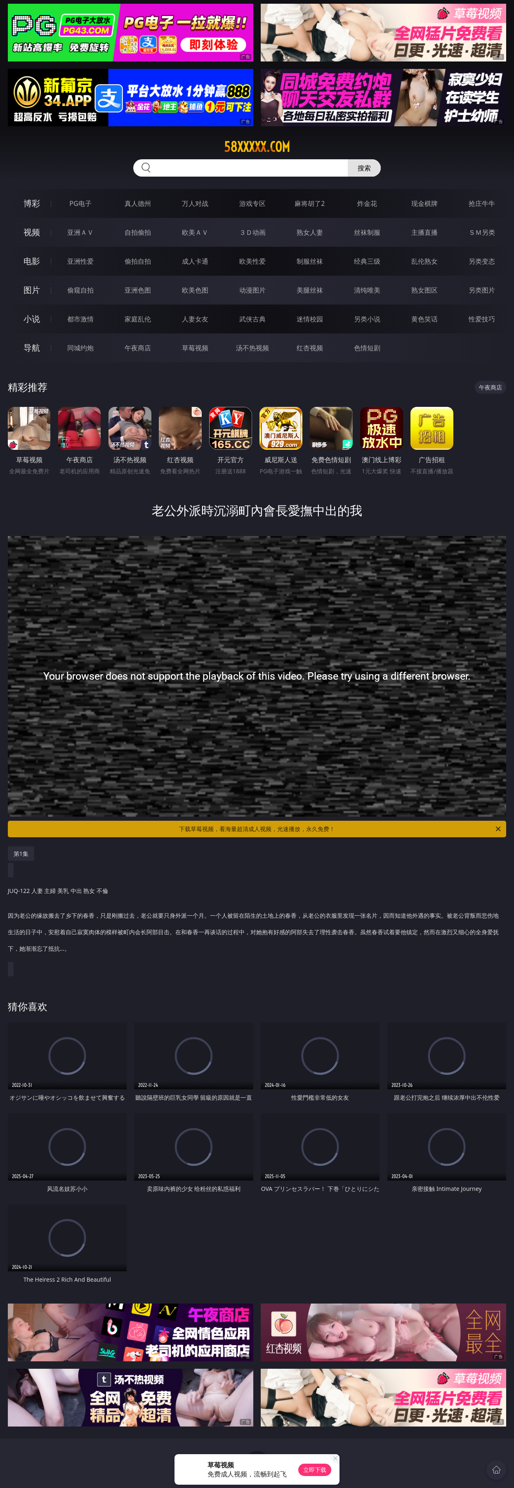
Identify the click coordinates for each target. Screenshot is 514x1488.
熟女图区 (424, 290)
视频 (32, 232)
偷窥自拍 (80, 290)
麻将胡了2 (310, 203)
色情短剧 (367, 347)
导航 (32, 347)
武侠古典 (252, 319)
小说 (32, 318)
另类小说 (367, 319)
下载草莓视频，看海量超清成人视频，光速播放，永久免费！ (340, 829)
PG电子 (80, 203)
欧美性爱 (252, 261)
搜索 (364, 167)
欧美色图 (195, 290)
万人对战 (195, 203)
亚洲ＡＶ (80, 232)
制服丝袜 (310, 261)
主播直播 (424, 232)
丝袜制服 (367, 232)
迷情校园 (310, 319)
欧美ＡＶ (195, 232)
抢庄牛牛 (482, 203)
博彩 (32, 203)
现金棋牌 (424, 203)
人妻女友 (195, 319)
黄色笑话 (424, 319)
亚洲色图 (138, 290)
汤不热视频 (252, 347)
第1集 (21, 853)
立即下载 (314, 1470)
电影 (32, 261)
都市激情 (80, 319)
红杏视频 (310, 347)
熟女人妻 (310, 232)
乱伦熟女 (424, 261)
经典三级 (367, 261)
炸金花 (367, 203)
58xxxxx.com (257, 147)
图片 (32, 289)
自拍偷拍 (138, 232)
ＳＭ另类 (482, 232)
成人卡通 (195, 261)
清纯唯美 (367, 290)
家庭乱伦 (138, 319)
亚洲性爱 (80, 261)
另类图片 (482, 290)
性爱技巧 (482, 319)
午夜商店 (138, 347)
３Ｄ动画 (252, 232)
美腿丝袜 (310, 290)
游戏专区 (252, 203)
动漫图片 (252, 290)
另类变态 (482, 261)
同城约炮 (80, 347)
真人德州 (138, 203)
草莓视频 (195, 347)
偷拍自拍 (138, 261)
